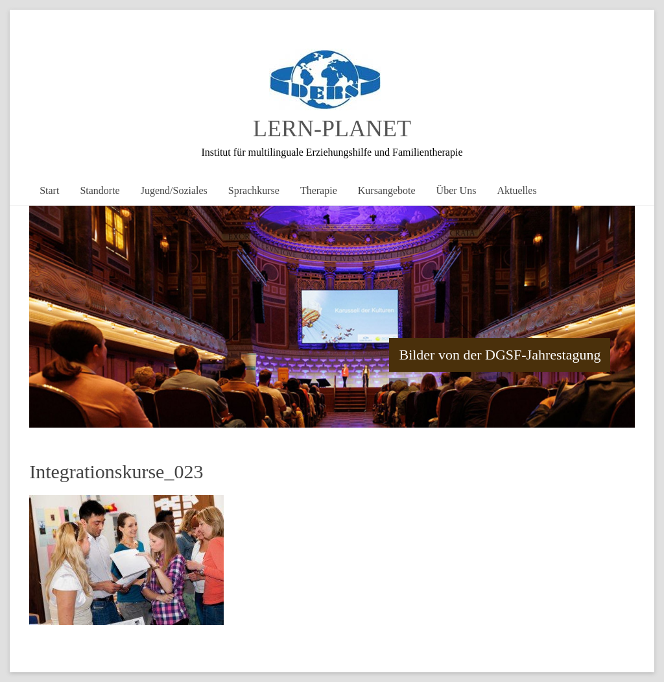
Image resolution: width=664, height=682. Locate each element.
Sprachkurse (253, 190)
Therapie (318, 190)
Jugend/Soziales (174, 190)
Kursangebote (387, 190)
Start (49, 190)
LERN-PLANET (332, 128)
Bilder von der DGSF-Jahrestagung (499, 355)
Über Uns (456, 190)
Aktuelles (516, 190)
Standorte (99, 190)
